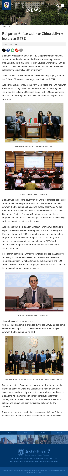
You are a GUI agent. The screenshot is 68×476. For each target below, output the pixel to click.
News (9, 26)
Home (4, 26)
